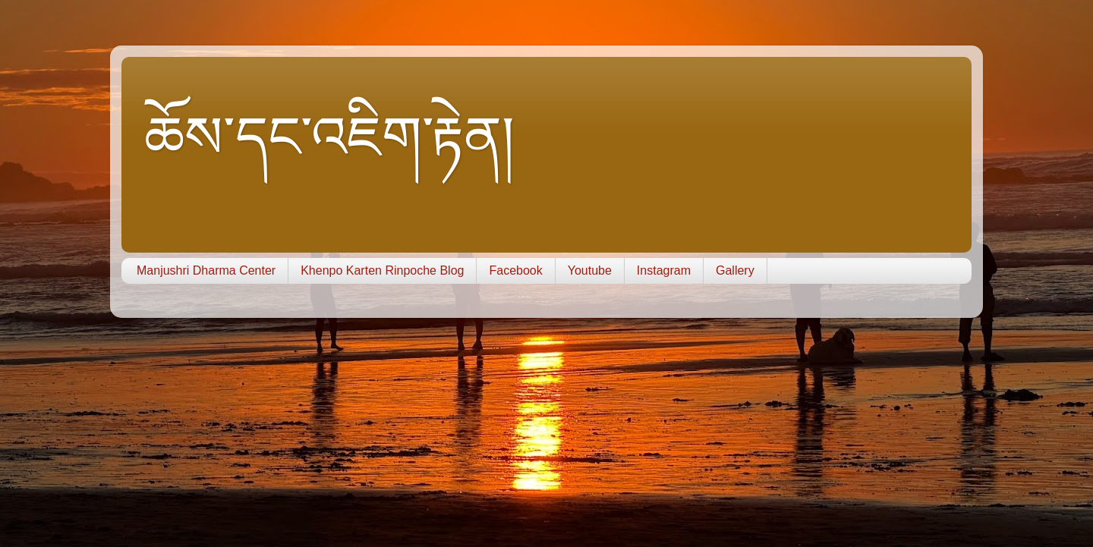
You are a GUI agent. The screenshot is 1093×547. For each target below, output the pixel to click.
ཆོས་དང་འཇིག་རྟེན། (329, 137)
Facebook (515, 270)
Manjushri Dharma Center (206, 270)
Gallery (735, 270)
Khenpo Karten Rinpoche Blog (382, 270)
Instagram (664, 270)
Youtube (590, 270)
